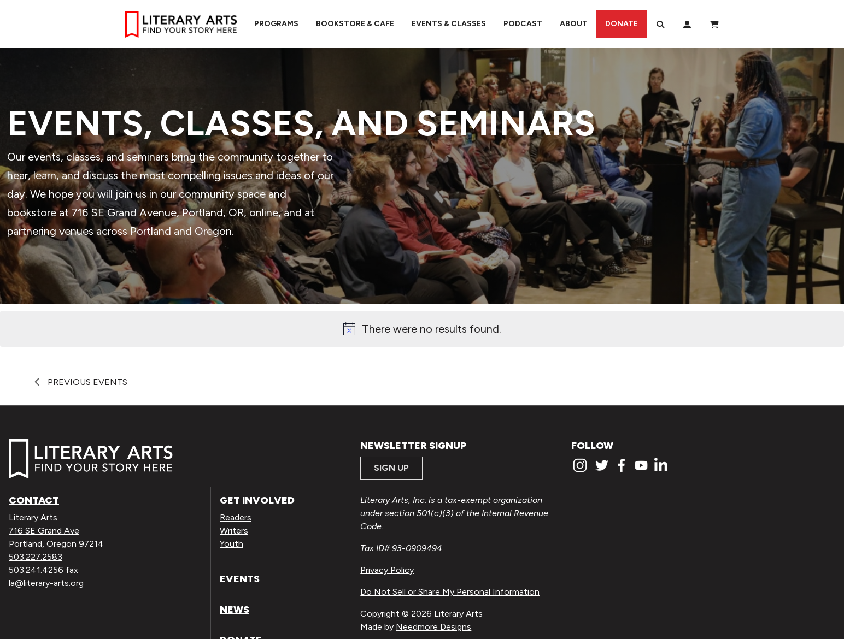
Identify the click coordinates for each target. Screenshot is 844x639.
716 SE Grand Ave (44, 530)
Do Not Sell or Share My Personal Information (450, 592)
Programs (276, 23)
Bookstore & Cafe (355, 23)
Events (240, 579)
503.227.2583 (35, 557)
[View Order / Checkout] (714, 24)
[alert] (422, 329)
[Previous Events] (81, 382)
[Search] (660, 24)
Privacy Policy (387, 570)
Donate (621, 23)
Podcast (522, 23)
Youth (231, 544)
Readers (235, 517)
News (234, 609)
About (574, 23)
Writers (234, 530)
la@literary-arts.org (46, 583)
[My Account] (687, 24)
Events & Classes (449, 23)
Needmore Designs (433, 627)
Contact (34, 500)
